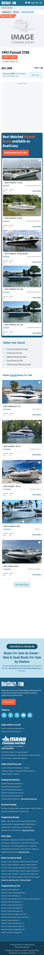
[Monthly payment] (16, 74)
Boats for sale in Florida (28, 865)
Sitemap (17, 774)
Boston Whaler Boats (28, 821)
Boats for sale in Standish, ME (11, 932)
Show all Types (24, 852)
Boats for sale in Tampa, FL (31, 899)
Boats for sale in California (29, 862)
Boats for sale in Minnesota (29, 871)
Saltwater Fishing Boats (9, 852)
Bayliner (4, 821)
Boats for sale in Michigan (10, 871)
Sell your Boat (8, 702)
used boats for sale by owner (20, 666)
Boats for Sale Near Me (10, 880)
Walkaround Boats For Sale (14, 357)
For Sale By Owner (7, 752)
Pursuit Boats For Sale (13, 360)
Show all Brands (28, 830)
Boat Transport (6, 758)
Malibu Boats (30, 824)
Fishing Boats (15, 843)
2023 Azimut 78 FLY (12, 446)
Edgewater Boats (19, 824)
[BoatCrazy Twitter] (17, 715)
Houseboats (5, 846)
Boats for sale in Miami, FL (10, 890)
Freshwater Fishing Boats (29, 843)
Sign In (34, 3)
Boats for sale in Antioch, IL (10, 920)
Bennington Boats (14, 821)
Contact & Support (7, 771)
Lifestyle (4, 811)
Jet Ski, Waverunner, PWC (19, 846)
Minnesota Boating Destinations (12, 793)
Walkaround (6, 12)
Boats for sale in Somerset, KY (11, 908)
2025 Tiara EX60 (10, 566)
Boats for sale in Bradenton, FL (11, 902)
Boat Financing (35, 755)
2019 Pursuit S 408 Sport (16, 254)
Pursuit (15, 12)
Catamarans (14, 840)
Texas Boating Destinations (10, 799)
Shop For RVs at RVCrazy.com (11, 731)
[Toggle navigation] (40, 3)
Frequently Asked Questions (24, 771)
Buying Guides (13, 808)
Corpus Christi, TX (9, 61)
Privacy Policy (15, 945)
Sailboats (35, 849)
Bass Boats (5, 840)
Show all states (25, 880)
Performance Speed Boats (10, 849)
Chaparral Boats (6, 824)
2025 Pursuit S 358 (13, 218)
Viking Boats (5, 830)
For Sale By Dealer (21, 752)
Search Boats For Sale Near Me (22, 646)
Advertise (10, 768)
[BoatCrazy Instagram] (4, 715)
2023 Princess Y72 (12, 406)
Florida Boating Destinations (11, 787)
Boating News (13, 811)
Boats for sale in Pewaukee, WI (11, 911)
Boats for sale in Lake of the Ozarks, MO (15, 917)
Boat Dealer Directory (20, 758)
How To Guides (36, 808)
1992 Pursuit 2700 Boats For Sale (17, 364)
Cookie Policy (28, 945)
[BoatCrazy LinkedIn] (30, 715)
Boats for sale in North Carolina (11, 877)
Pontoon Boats (26, 849)
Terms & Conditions (22, 947)
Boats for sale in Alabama (10, 862)
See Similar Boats (22, 585)
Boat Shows (18, 768)
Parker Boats (5, 827)
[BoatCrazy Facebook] (10, 715)
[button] (26, 2)
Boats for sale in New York (29, 874)
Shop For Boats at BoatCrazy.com (12, 728)
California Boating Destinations (11, 784)
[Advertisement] (22, 107)
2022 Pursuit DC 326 (13, 289)
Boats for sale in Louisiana (28, 868)
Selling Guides (24, 808)
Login (3, 768)
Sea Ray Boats (27, 827)
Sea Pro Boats (16, 827)
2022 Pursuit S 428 (13, 183)
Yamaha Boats (16, 830)
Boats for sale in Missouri (10, 874)
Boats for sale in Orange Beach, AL (13, 929)
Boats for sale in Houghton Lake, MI (13, 914)
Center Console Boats (27, 840)
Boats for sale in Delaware (10, 865)
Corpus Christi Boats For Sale (15, 349)
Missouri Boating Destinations (11, 796)
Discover (4, 808)
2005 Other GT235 (11, 526)
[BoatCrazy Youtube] (23, 715)
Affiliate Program (7, 774)
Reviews (26, 768)
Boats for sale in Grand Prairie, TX (12, 926)
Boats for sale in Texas (31, 877)
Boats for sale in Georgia (9, 868)
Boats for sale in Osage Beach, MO (13, 893)
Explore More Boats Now (16, 153)
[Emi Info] (42, 68)
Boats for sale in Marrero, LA (11, 896)
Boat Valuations (23, 755)
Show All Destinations (29, 799)
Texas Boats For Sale (12, 353)
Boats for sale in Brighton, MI (11, 899)
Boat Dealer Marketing (8, 755)
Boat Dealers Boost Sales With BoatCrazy (24, 668)
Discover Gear (24, 811)
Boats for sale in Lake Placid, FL (12, 905)
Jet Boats (32, 846)
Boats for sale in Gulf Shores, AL (12, 923)
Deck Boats (5, 843)
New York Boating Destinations (11, 790)
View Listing (37, 191)
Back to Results (7, 8)
